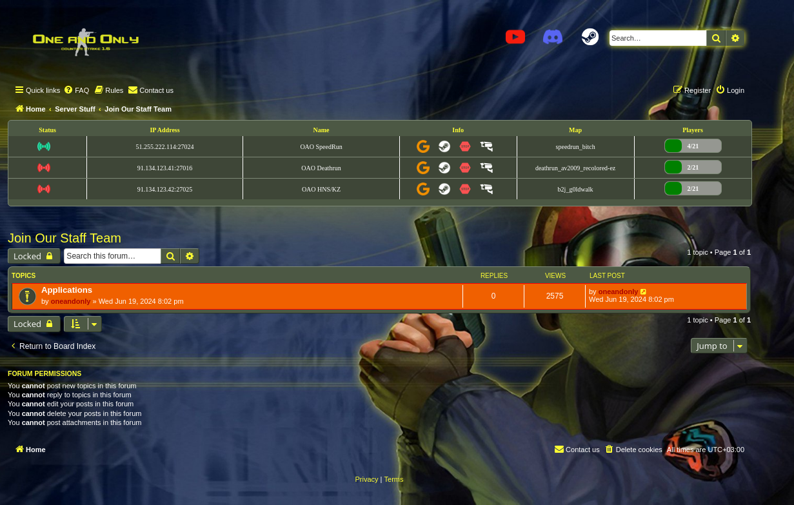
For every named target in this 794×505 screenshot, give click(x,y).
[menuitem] (76, 90)
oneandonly (71, 301)
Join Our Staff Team (64, 238)
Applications (66, 290)
